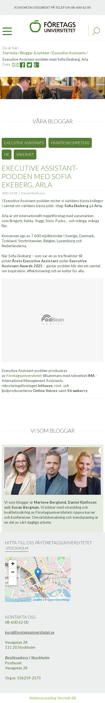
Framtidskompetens (70, 143)
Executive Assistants (69, 53)
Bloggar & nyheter (35, 53)
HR (6, 154)
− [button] (13, 573)
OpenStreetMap (58, 599)
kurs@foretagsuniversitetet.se (29, 632)
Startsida (10, 53)
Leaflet (37, 599)
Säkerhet (25, 154)
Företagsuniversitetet (24, 375)
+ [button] (13, 564)
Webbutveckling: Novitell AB (52, 698)
